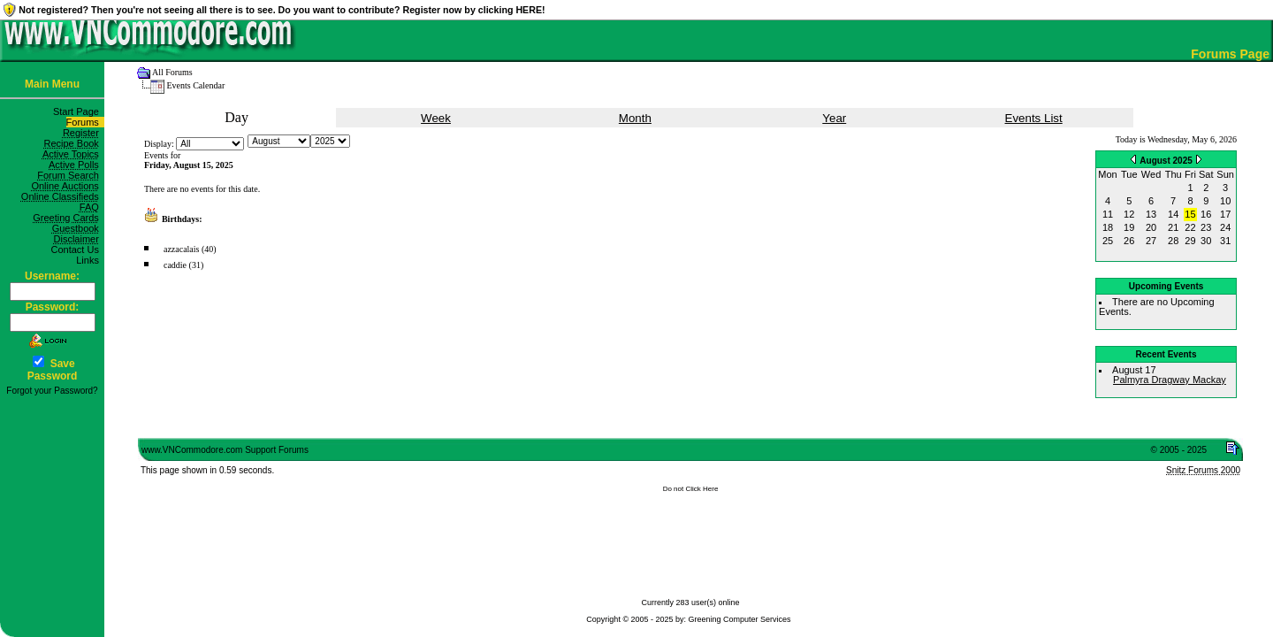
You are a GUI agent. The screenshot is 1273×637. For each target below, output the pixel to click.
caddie (175, 265)
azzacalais (182, 249)
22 (1190, 227)
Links (90, 260)
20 (1151, 227)
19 (1129, 227)
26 (1129, 240)
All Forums (172, 72)
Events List (1034, 118)
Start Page (78, 111)
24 (1225, 227)
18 (1107, 227)
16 (1206, 214)
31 (1225, 240)
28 (1173, 240)
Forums (85, 122)
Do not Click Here (691, 489)
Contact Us (77, 249)
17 (1225, 214)
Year (834, 118)
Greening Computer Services (740, 619)
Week (436, 118)
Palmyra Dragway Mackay (1169, 379)
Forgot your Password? (51, 390)
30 (1206, 240)
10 (1225, 201)
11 (1107, 214)
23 (1206, 227)
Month (635, 118)
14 (1173, 214)
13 (1151, 214)
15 (1190, 214)
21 (1173, 227)
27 (1151, 240)
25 (1107, 240)
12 (1129, 214)
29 (1190, 240)
